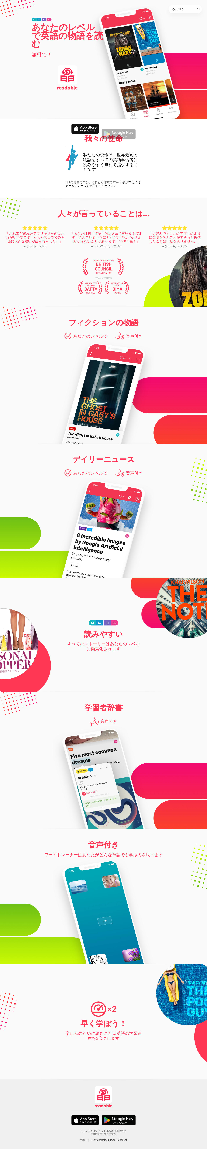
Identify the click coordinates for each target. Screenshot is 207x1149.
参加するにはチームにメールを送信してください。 (103, 183)
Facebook (122, 1139)
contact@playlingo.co (104, 1139)
